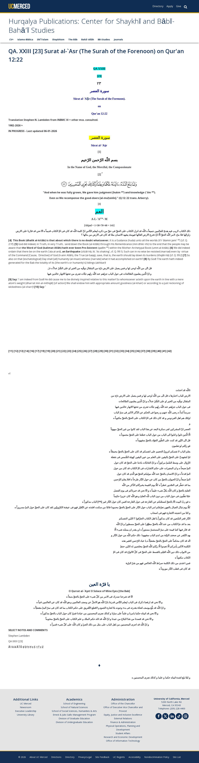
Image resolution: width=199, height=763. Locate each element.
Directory (158, 6)
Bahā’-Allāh (87, 39)
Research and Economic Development (123, 737)
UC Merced (25, 703)
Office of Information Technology (123, 740)
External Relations (123, 718)
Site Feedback (102, 757)
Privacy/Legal (85, 757)
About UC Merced (38, 757)
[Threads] (185, 715)
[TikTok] (179, 715)
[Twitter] (165, 715)
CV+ (11, 39)
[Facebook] (158, 716)
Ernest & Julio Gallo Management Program (74, 714)
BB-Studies (104, 39)
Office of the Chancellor (123, 703)
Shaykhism (58, 39)
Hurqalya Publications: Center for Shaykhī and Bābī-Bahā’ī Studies (92, 26)
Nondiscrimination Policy (156, 757)
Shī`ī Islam (42, 39)
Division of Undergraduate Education (74, 722)
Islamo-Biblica (25, 39)
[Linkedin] (172, 716)
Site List (177, 757)
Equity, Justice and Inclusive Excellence (123, 714)
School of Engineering (74, 703)
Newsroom (25, 707)
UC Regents (119, 757)
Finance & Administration (123, 722)
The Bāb (72, 39)
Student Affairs (123, 733)
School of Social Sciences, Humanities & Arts (74, 711)
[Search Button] (185, 7)
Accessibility (135, 757)
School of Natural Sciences (74, 707)
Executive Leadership (25, 711)
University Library (25, 714)
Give (178, 6)
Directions (56, 757)
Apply (170, 6)
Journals (118, 39)
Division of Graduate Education (74, 718)
